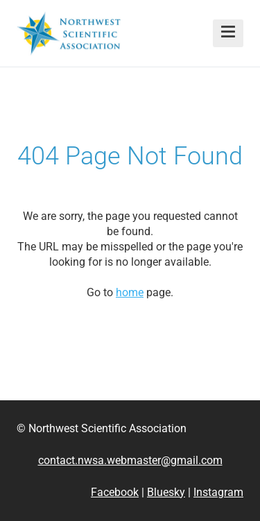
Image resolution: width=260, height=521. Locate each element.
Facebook (115, 492)
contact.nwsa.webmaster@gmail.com (130, 460)
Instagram (218, 492)
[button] (228, 33)
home (130, 292)
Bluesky (166, 492)
